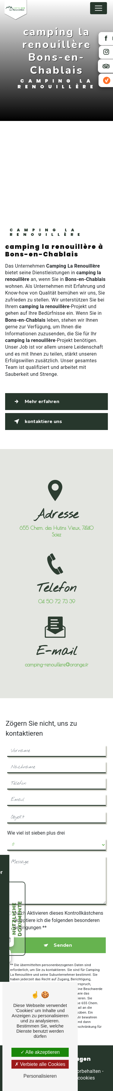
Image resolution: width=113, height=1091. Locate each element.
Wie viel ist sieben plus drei (36, 826)
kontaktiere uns (36, 421)
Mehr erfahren (35, 401)
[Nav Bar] (98, 8)
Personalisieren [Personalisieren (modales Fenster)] (40, 1076)
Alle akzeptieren (40, 1052)
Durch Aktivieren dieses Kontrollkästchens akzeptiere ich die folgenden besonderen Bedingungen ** (58, 913)
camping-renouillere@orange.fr (56, 657)
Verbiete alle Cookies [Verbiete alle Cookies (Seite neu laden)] (40, 1064)
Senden (63, 938)
